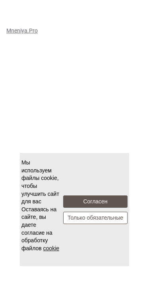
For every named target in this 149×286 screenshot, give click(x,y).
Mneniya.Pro (22, 30)
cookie (51, 248)
